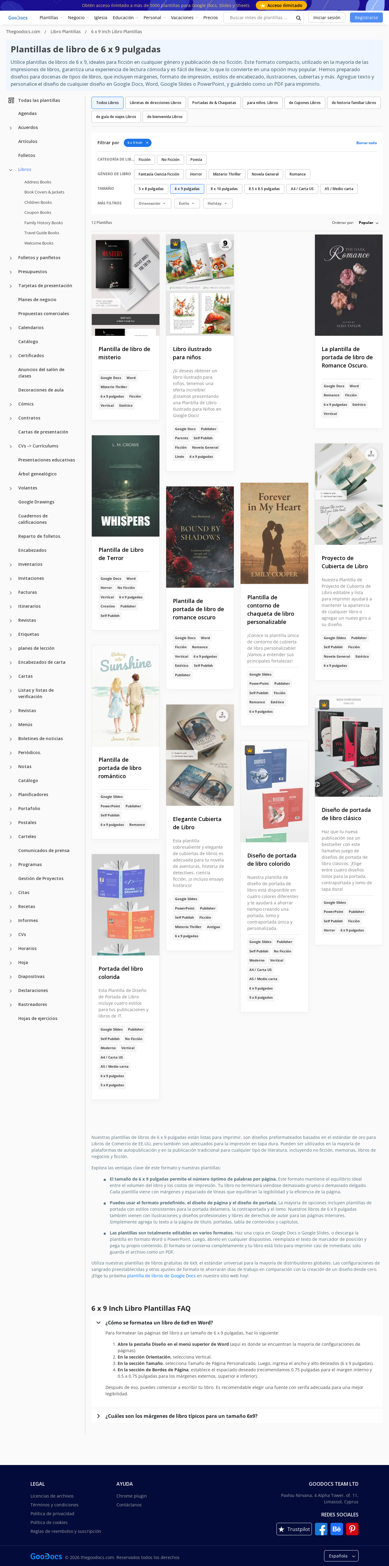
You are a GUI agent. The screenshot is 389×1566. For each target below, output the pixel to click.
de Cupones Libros (305, 102)
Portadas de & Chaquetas (214, 102)
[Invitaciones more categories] (10, 578)
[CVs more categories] (10, 935)
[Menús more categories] (10, 725)
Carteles (27, 836)
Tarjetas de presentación (45, 285)
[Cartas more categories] (10, 676)
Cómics (26, 404)
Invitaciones (31, 578)
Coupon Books (37, 212)
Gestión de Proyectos (40, 878)
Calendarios (31, 327)
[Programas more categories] (10, 865)
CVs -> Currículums (38, 446)
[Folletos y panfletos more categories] (10, 258)
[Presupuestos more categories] (10, 272)
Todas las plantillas (34, 100)
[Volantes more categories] (10, 488)
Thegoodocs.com (23, 31)
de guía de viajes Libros (116, 116)
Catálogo (28, 341)
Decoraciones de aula (41, 390)
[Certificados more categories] (10, 356)
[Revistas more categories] (10, 620)
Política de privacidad (52, 1513)
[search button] (299, 17)
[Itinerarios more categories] (10, 606)
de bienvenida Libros (165, 116)
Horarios (27, 948)
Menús (25, 724)
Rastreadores (32, 1004)
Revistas (27, 620)
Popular (366, 222)
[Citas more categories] (10, 893)
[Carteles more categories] (10, 837)
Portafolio (29, 808)
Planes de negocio (37, 299)
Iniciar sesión (327, 17)
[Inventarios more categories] (10, 564)
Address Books (37, 182)
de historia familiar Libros (354, 102)
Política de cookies (49, 1522)
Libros (24, 169)
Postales (27, 822)
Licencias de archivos (52, 1496)
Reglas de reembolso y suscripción (65, 1531)
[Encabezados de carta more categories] (10, 662)
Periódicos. (29, 752)
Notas (24, 766)
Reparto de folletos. (39, 536)
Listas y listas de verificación (36, 693)
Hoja (23, 962)
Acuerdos (28, 127)
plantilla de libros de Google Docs (161, 1276)
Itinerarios (29, 606)
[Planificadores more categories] (10, 795)
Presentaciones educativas (46, 460)
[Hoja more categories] (10, 963)
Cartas (25, 676)
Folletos (26, 155)
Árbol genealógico (37, 474)
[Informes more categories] (10, 921)
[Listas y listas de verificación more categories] (10, 690)
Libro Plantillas (66, 31)
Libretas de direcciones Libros (155, 102)
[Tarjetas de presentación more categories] (10, 286)
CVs (22, 934)
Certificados (31, 355)
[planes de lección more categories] (10, 648)
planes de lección (36, 648)
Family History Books (43, 222)
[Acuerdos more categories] (10, 128)
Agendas (27, 113)
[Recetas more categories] (10, 907)
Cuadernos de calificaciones (33, 519)
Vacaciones (182, 17)
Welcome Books (38, 243)
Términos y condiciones (54, 1505)
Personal (152, 17)
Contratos (29, 418)
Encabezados (32, 550)
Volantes (27, 488)
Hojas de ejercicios (37, 1018)
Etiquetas (28, 634)
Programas (30, 864)
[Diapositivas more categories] (10, 977)
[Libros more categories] (10, 170)
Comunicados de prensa (44, 850)
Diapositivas (31, 976)
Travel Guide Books (41, 232)
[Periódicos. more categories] (10, 753)
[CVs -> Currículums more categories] (10, 446)
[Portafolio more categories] (10, 809)
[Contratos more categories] (10, 418)
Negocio (76, 17)
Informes (28, 920)
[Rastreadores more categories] (10, 1005)
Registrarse (366, 17)
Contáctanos (129, 1505)
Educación (123, 17)
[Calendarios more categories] (10, 328)
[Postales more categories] (10, 823)
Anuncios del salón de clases (41, 373)
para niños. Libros (262, 102)
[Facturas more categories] (10, 592)
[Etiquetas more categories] (10, 634)
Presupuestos (32, 271)
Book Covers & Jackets (44, 192)
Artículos (27, 141)
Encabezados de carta (42, 662)
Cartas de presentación (43, 432)
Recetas (26, 906)
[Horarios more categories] (10, 949)
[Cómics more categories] (10, 404)
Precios (210, 17)
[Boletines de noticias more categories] (10, 739)
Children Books (38, 202)
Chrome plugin (131, 1496)
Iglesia (100, 17)
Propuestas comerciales (43, 313)
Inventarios (30, 564)
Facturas (27, 592)
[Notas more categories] (10, 767)
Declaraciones (33, 990)
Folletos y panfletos (39, 257)
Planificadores (33, 794)
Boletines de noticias (40, 738)
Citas (23, 892)
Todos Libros (107, 102)
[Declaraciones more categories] (10, 991)
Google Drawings (36, 502)
